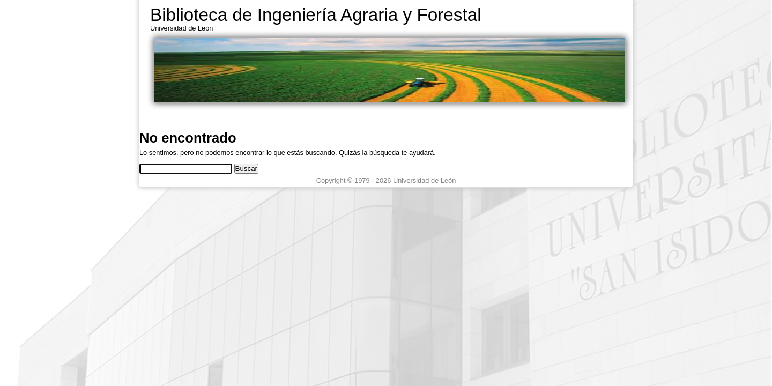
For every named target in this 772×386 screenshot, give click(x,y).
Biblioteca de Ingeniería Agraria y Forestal (315, 15)
